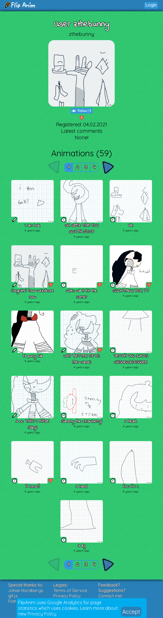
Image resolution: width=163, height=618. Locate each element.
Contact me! (110, 596)
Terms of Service (70, 590)
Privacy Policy (42, 614)
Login (151, 5)
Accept (131, 611)
